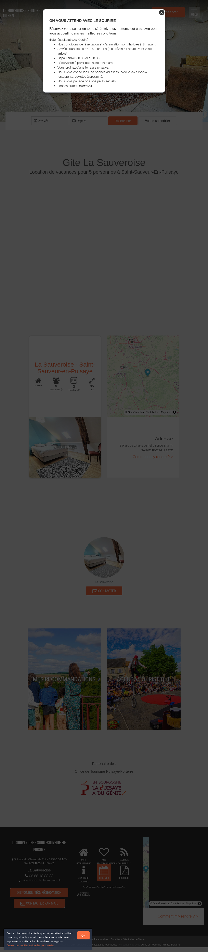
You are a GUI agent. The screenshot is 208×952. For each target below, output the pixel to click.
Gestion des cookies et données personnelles (30, 945)
